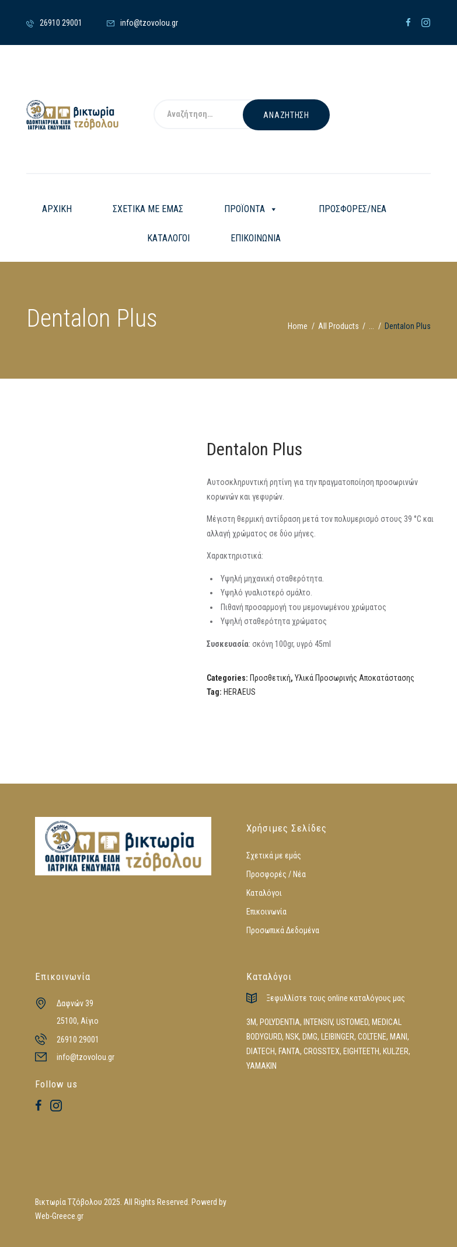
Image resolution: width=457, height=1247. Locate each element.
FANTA (289, 1051)
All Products (338, 326)
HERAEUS (240, 692)
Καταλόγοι (264, 893)
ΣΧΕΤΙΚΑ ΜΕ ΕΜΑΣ (148, 208)
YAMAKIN (261, 1066)
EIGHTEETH (361, 1051)
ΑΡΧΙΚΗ (57, 208)
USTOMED (352, 1022)
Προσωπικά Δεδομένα (282, 930)
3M (251, 1022)
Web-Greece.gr (59, 1216)
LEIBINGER (337, 1036)
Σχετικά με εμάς (273, 855)
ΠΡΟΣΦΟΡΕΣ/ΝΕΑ (352, 208)
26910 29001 (78, 1039)
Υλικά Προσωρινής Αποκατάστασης (354, 678)
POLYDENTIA (280, 1022)
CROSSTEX (321, 1051)
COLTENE (372, 1036)
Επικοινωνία (266, 911)
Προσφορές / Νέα (276, 874)
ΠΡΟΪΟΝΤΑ (251, 209)
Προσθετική (270, 678)
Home (298, 326)
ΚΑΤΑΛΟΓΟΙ (168, 238)
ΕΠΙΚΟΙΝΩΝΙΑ (256, 238)
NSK (292, 1036)
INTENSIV (318, 1022)
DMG (310, 1036)
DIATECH (260, 1051)
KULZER (396, 1051)
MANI (398, 1036)
